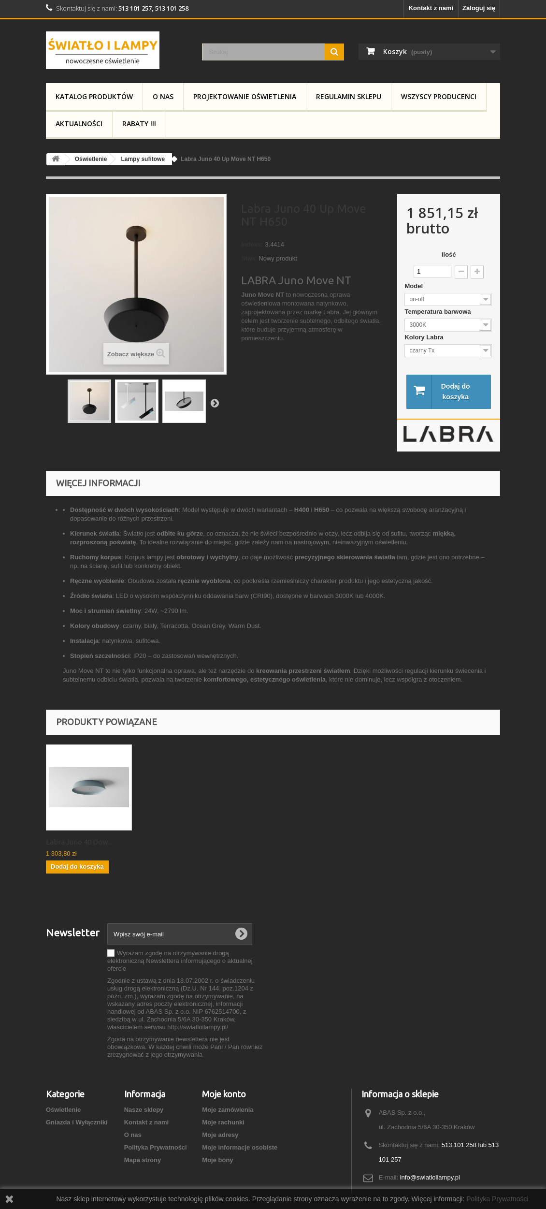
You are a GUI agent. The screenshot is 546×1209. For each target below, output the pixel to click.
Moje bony (217, 1161)
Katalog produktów (94, 96)
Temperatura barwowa (438, 311)
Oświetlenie (63, 1110)
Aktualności (79, 123)
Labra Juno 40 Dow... (175, 843)
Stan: (249, 258)
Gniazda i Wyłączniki (77, 1123)
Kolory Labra (424, 337)
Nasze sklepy (144, 1110)
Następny (214, 403)
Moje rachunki (223, 1123)
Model (414, 286)
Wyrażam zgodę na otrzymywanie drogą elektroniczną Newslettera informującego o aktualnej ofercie (180, 961)
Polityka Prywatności (155, 1148)
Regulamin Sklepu (348, 96)
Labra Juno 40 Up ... (77, 843)
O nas (163, 96)
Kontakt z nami (431, 8)
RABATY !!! (139, 123)
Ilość (449, 254)
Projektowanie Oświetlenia (244, 96)
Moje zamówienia (227, 1110)
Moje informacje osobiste (239, 1148)
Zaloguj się (478, 8)
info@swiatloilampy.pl (430, 1178)
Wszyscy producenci (438, 96)
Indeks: (252, 244)
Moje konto (224, 1095)
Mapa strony (142, 1161)
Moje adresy (220, 1135)
